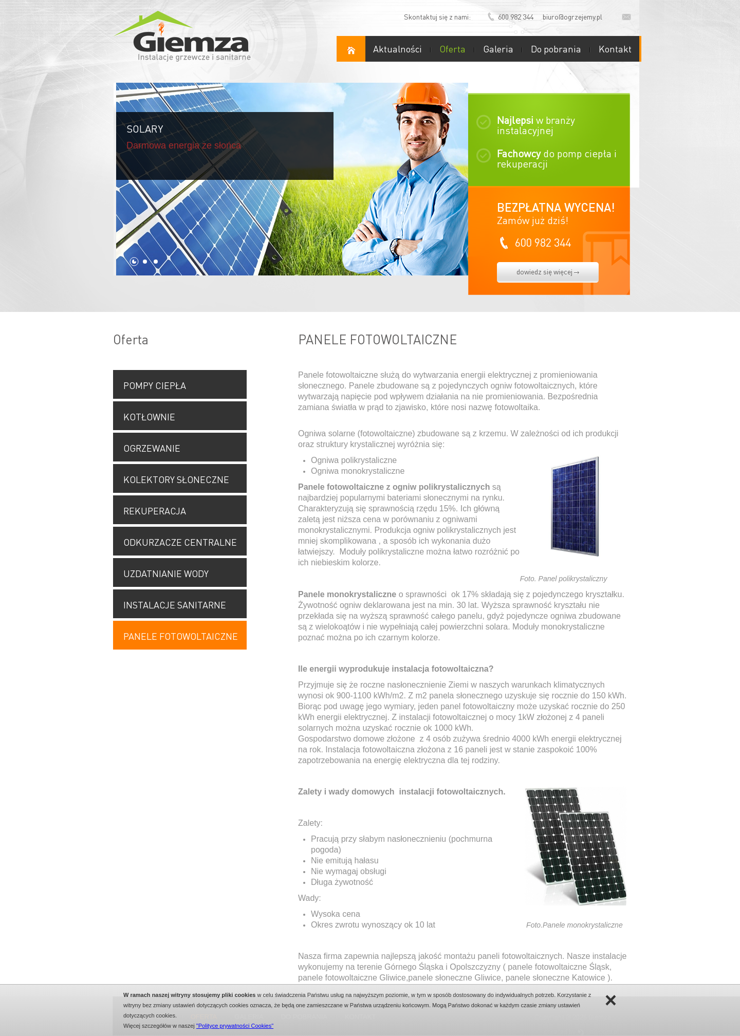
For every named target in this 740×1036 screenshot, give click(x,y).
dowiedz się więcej (547, 271)
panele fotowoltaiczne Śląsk (558, 967)
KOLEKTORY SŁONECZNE (176, 479)
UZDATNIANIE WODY (166, 573)
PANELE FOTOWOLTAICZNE (180, 636)
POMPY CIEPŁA (154, 385)
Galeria (498, 49)
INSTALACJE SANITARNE (174, 604)
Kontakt (615, 49)
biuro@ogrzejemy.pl (572, 16)
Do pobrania (556, 49)
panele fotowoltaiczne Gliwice (352, 977)
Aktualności (397, 49)
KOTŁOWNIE (149, 416)
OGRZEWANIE (151, 448)
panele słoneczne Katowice (555, 977)
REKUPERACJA (154, 510)
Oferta (452, 49)
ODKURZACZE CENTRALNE (180, 542)
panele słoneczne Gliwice (454, 977)
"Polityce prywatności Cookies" (234, 1026)
